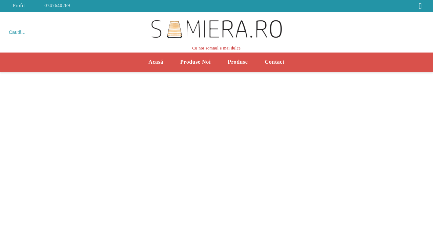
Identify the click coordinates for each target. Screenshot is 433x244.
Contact (275, 62)
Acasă (155, 62)
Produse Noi (195, 62)
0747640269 (57, 5)
